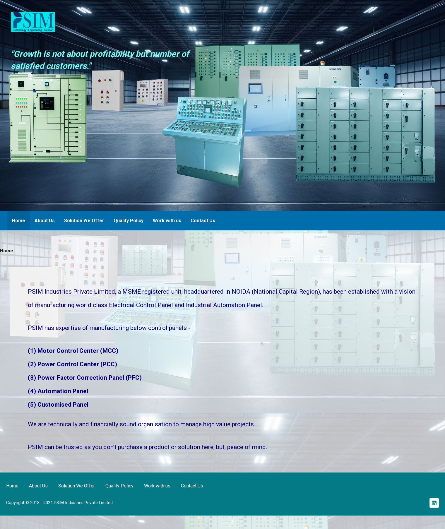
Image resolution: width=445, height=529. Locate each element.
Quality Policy (128, 220)
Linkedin (434, 503)
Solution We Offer (84, 220)
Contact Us (203, 220)
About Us (45, 220)
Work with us (167, 220)
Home (18, 220)
